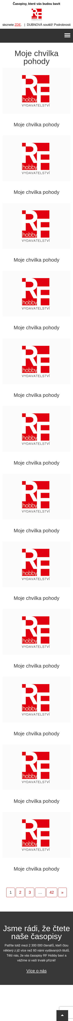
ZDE (20, 24)
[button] (62, 1015)
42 (52, 892)
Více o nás (36, 970)
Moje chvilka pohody (36, 124)
